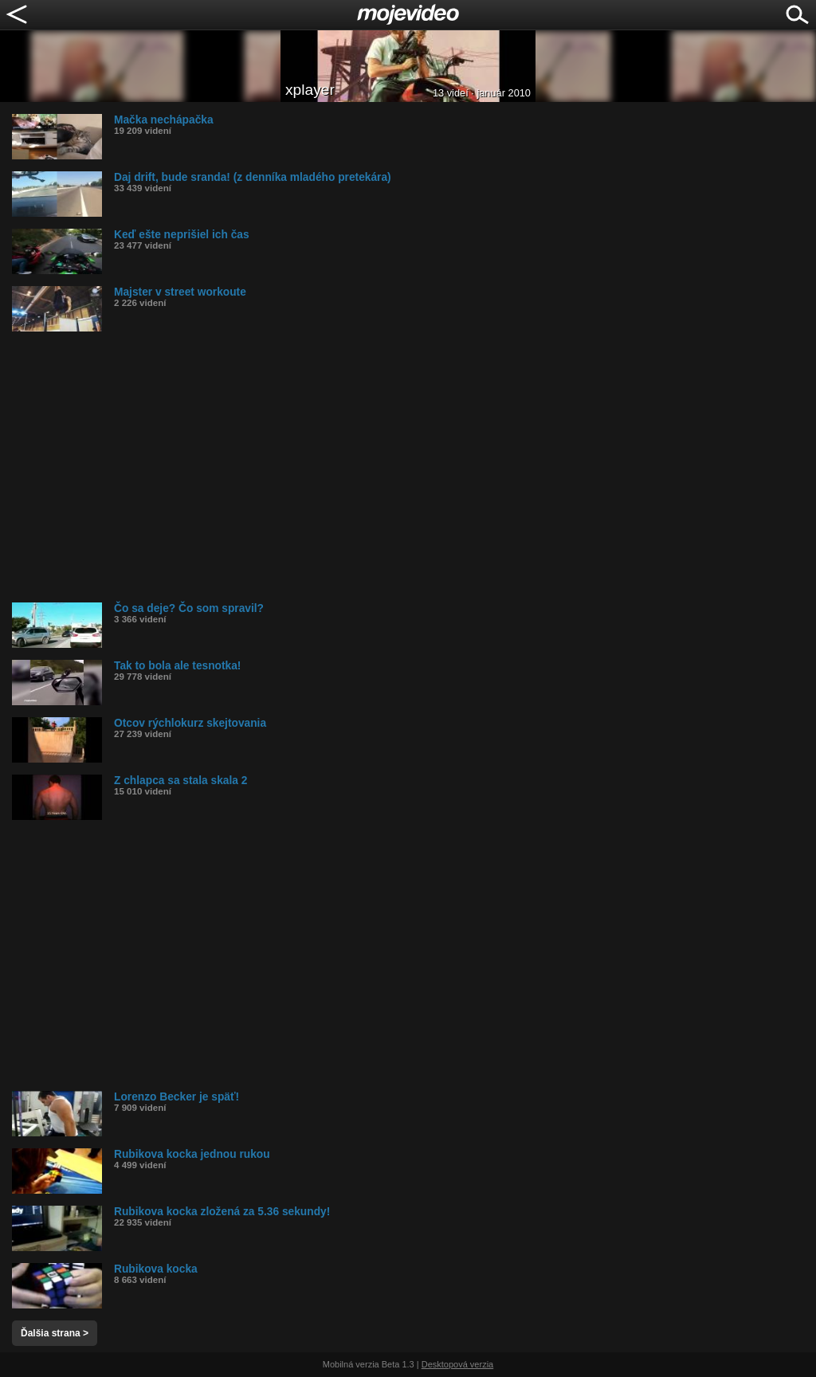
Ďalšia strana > (54, 1333)
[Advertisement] (414, 467)
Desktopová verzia (458, 1364)
